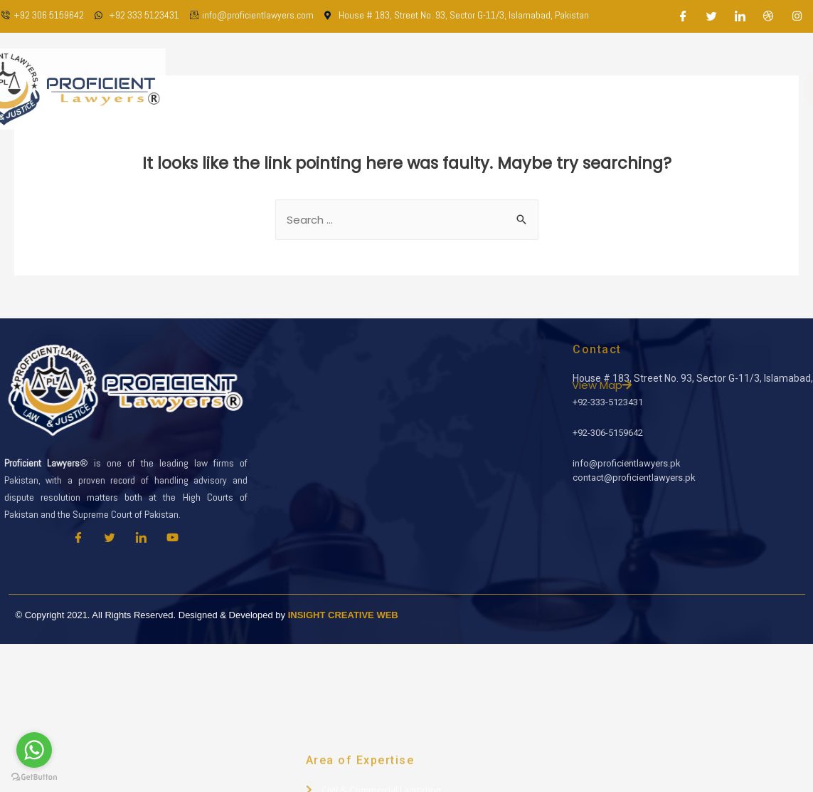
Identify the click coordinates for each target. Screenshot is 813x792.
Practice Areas (494, 89)
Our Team (409, 89)
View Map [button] (719, 384)
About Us (340, 89)
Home (280, 89)
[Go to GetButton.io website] (34, 777)
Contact (676, 89)
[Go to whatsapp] (34, 750)
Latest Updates (594, 89)
